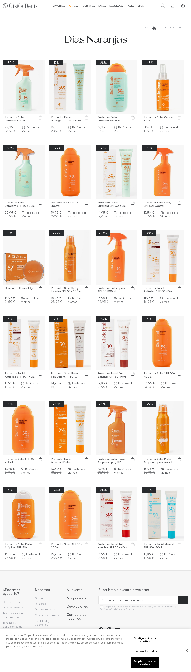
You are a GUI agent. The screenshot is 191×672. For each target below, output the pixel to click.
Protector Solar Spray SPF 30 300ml (111, 289)
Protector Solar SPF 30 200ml (19, 460)
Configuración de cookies (145, 640)
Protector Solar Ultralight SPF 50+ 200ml (109, 119)
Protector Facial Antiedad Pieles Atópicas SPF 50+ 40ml (66, 460)
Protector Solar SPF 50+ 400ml (159, 375)
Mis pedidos (76, 598)
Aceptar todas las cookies (144, 662)
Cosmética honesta (47, 615)
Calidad (40, 598)
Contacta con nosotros (77, 616)
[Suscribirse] (183, 600)
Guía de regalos (45, 609)
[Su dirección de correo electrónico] (138, 600)
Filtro (148, 28)
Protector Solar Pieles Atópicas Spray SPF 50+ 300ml (113, 460)
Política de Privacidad (163, 606)
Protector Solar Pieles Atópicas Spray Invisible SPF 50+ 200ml (159, 460)
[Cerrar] (187, 650)
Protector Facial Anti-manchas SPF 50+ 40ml (112, 546)
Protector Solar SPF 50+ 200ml (66, 546)
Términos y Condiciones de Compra (117, 609)
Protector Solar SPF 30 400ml (65, 204)
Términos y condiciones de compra (12, 626)
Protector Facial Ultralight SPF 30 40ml (112, 204)
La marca (40, 603)
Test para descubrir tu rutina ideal (15, 615)
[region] (95, 650)
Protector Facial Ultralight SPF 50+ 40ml (66, 119)
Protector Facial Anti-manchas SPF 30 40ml (112, 375)
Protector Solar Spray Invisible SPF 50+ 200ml (66, 289)
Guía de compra (13, 607)
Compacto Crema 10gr (19, 288)
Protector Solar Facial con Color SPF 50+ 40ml (64, 375)
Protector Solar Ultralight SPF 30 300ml (20, 204)
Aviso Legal (147, 606)
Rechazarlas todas (145, 651)
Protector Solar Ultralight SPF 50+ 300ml (16, 119)
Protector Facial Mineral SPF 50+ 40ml (159, 546)
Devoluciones (11, 601)
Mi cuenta (74, 590)
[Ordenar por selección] (172, 27)
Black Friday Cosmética (42, 622)
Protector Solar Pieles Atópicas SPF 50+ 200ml (18, 546)
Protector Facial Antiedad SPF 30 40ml (158, 289)
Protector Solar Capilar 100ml (158, 119)
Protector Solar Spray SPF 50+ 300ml (157, 204)
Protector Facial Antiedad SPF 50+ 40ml (20, 375)
